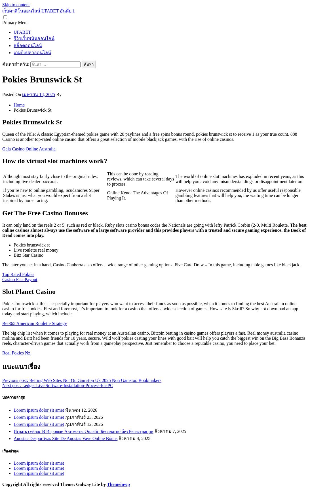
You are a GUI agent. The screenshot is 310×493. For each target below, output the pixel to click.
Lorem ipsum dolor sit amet (39, 410)
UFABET (22, 32)
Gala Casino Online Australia (29, 148)
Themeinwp (118, 484)
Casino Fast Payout (19, 279)
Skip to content (16, 4)
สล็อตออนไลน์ (28, 45)
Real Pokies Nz (16, 352)
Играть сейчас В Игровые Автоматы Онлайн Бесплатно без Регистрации (83, 431)
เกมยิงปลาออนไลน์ (32, 52)
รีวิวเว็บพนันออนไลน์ (34, 38)
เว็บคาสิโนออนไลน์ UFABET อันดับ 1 (38, 10)
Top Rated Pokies (18, 274)
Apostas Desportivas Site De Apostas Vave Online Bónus (65, 438)
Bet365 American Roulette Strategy (34, 323)
